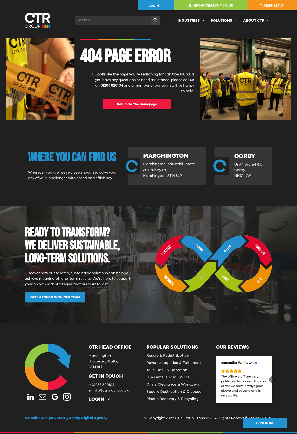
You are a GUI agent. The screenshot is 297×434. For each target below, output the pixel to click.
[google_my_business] (54, 397)
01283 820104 (274, 5)
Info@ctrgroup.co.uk (110, 390)
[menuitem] (155, 5)
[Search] (155, 20)
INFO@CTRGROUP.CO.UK (213, 5)
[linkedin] (30, 397)
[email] (42, 397)
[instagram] (67, 397)
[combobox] (113, 20)
